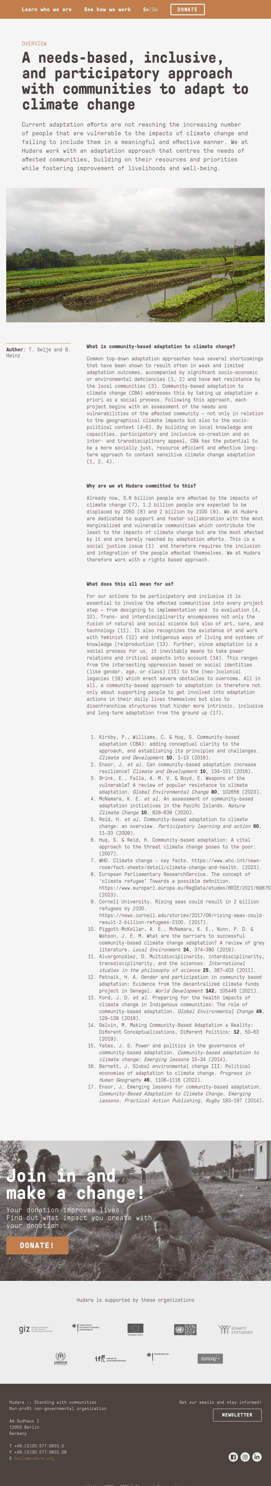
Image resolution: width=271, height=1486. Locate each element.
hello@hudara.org (34, 1466)
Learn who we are (47, 9)
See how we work (107, 9)
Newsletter (239, 1422)
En (146, 9)
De (155, 9)
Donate (188, 9)
